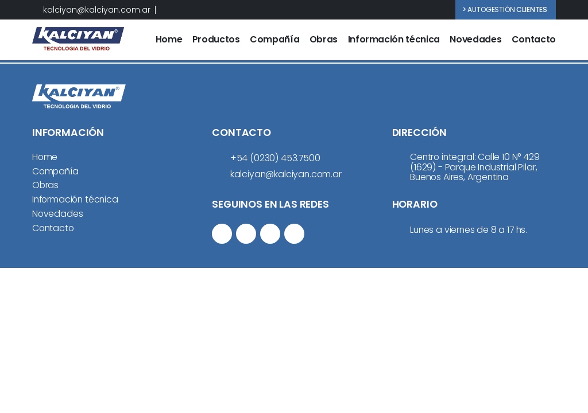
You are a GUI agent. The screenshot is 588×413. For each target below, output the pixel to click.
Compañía (274, 39)
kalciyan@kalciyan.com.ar (96, 10)
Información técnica (394, 39)
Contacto (534, 39)
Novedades (475, 39)
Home (169, 39)
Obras (324, 39)
